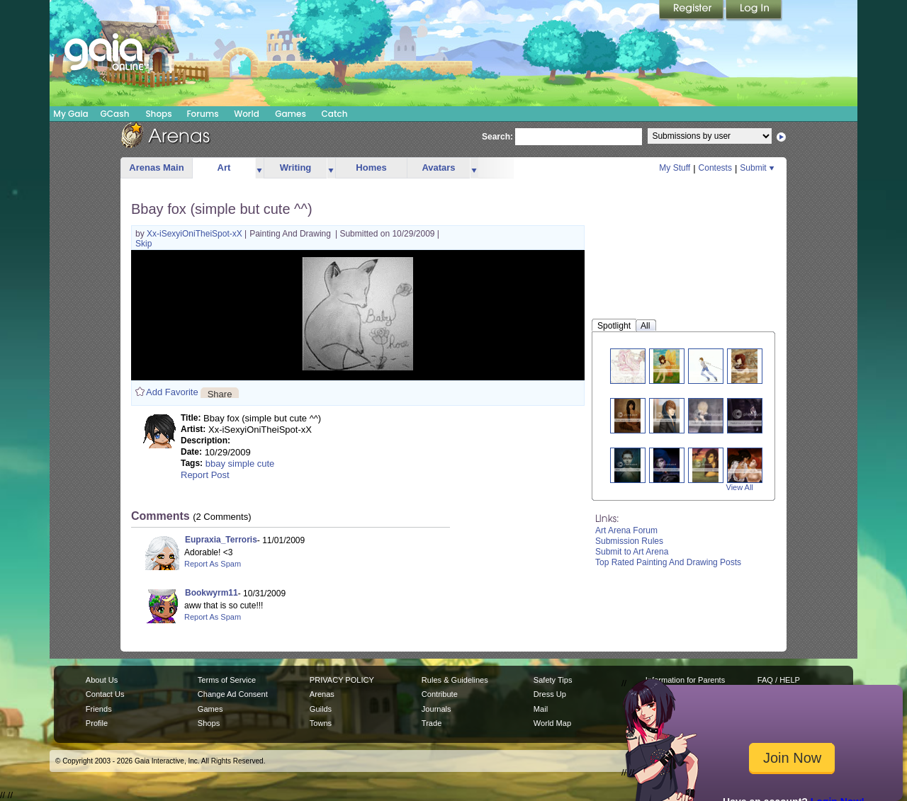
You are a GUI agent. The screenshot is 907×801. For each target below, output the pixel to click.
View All (739, 487)
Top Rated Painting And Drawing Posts (668, 562)
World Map (552, 723)
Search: (497, 137)
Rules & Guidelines (455, 680)
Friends (99, 709)
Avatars (438, 167)
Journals (436, 709)
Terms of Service (227, 680)
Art (224, 167)
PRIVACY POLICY (342, 680)
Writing (296, 167)
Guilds (321, 709)
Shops (158, 114)
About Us (102, 680)
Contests (715, 168)
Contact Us (105, 694)
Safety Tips (553, 680)
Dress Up (550, 694)
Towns (321, 723)
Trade (431, 723)
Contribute (440, 694)
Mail (541, 709)
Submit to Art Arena (631, 552)
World (246, 114)
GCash (115, 114)
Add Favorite (172, 392)
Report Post (205, 475)
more (259, 168)
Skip (143, 244)
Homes (371, 167)
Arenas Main (156, 167)
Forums (202, 114)
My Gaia (70, 114)
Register (692, 10)
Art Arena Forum (626, 530)
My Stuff (674, 168)
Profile (97, 723)
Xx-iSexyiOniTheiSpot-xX (195, 234)
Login (754, 10)
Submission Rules (629, 541)
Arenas (322, 694)
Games (290, 114)
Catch (335, 114)
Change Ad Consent (233, 694)
